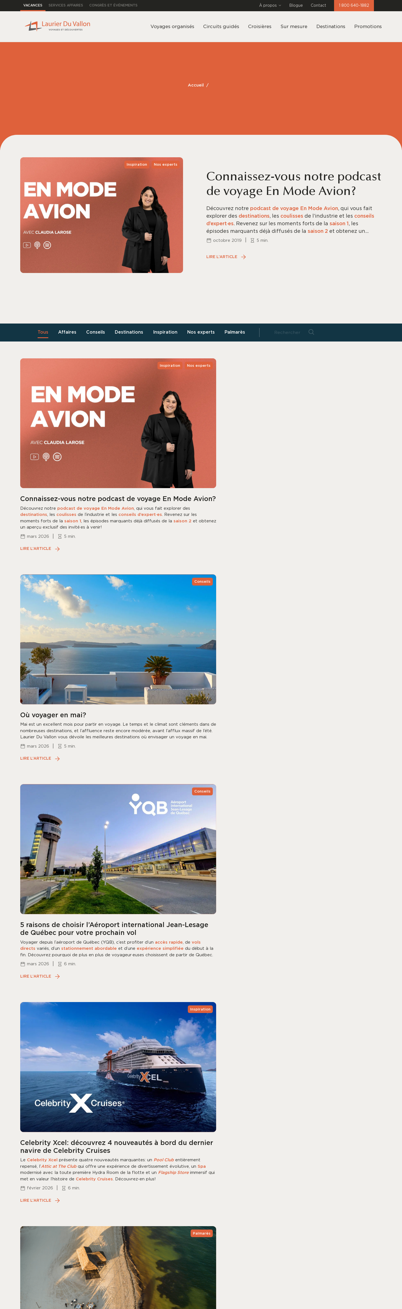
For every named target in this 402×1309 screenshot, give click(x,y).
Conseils (98, 332)
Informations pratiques (218, 1170)
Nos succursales (209, 1135)
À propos (270, 6)
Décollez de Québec (150, 1194)
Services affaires (66, 5)
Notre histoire (206, 1147)
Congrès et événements (113, 5)
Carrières (200, 1182)
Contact (318, 6)
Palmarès (236, 332)
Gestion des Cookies (98, 1299)
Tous (45, 332)
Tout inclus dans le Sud (154, 1159)
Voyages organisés (148, 1123)
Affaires (70, 332)
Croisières (137, 1147)
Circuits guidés (144, 1135)
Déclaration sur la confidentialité (48, 1299)
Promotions (368, 26)
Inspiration (167, 332)
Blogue (296, 6)
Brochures (202, 1159)
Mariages (136, 1182)
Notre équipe (206, 1123)
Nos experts (202, 332)
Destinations (330, 26)
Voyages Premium (147, 1170)
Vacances (32, 5)
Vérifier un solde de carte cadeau (167, 1230)
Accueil (196, 85)
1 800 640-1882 (354, 6)
